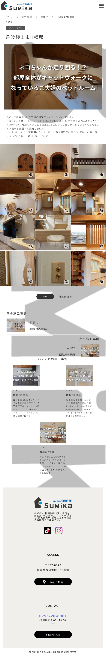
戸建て (44, 17)
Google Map (55, 582)
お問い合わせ (53, 634)
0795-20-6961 (53, 615)
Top (10, 17)
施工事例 (26, 17)
